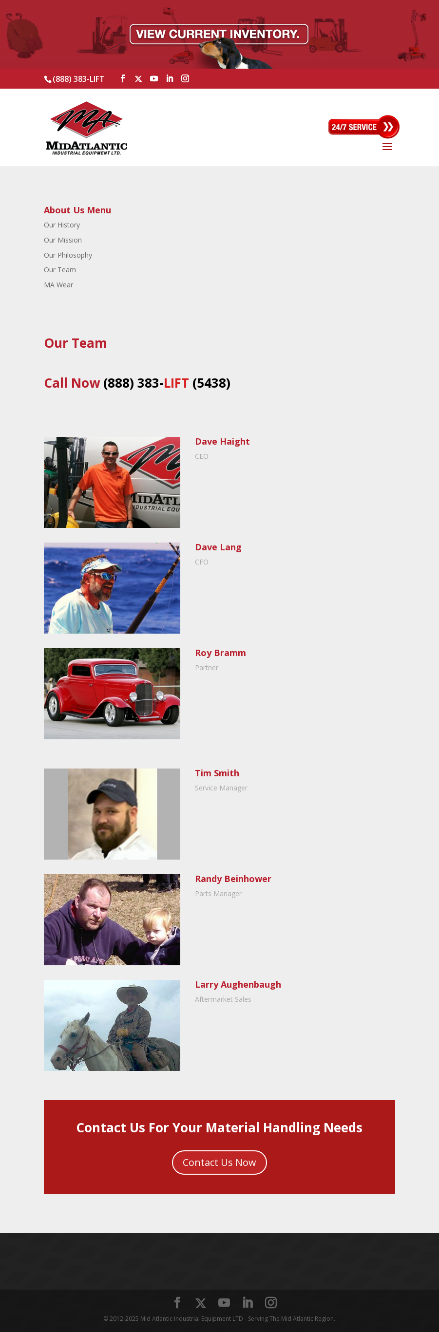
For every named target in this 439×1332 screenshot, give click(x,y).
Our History (62, 224)
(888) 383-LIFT (79, 79)
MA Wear (58, 284)
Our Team (60, 269)
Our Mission (63, 239)
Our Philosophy (68, 255)
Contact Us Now (219, 1162)
